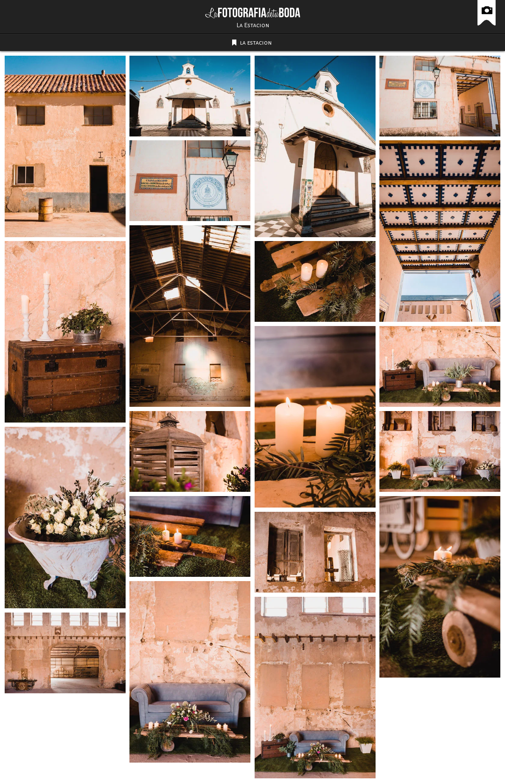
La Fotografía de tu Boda (252, 12)
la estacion (256, 42)
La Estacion (252, 25)
